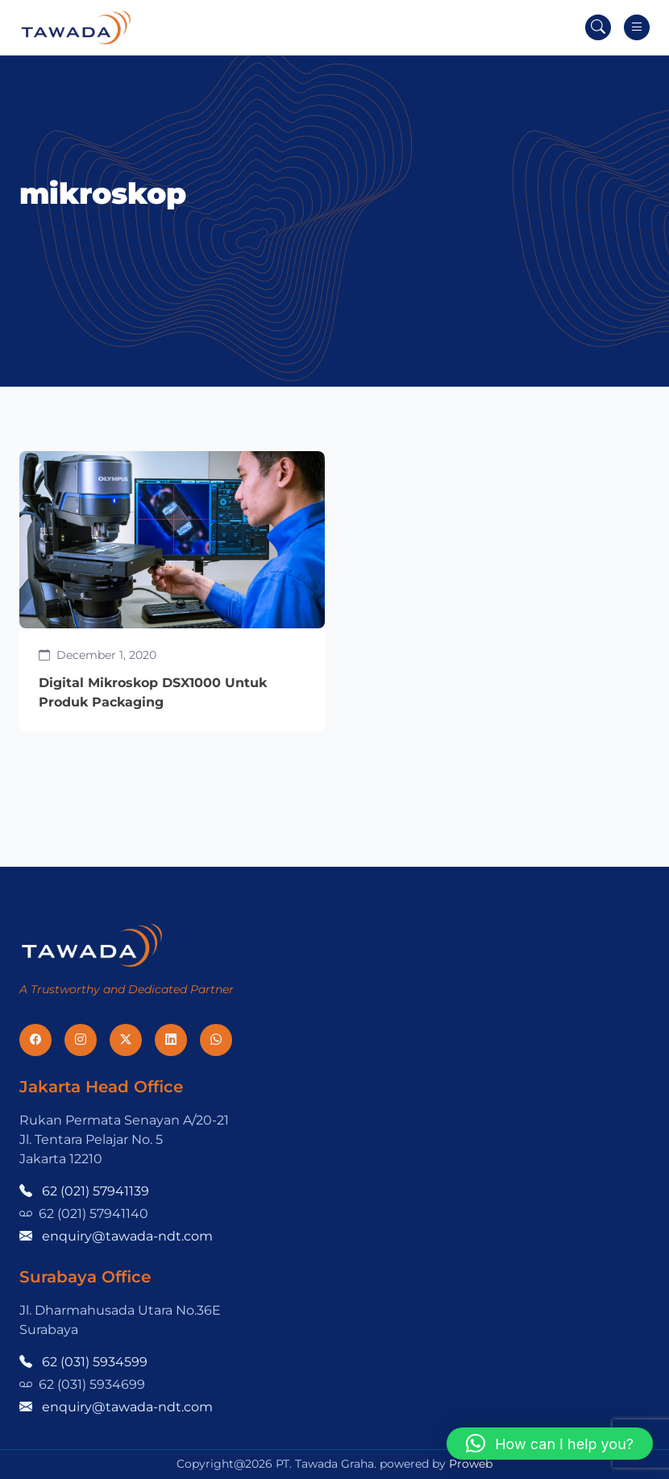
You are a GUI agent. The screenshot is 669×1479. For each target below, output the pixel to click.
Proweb (470, 1463)
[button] (550, 1443)
